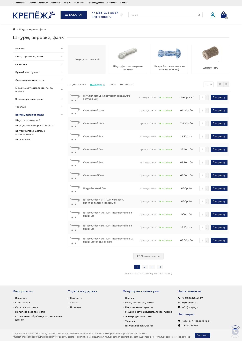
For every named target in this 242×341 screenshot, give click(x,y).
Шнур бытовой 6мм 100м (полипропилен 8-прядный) (108, 227)
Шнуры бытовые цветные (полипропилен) (30, 132)
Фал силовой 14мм (93, 123)
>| (160, 267)
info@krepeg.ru (190, 307)
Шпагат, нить (22, 139)
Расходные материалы (139, 307)
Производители (95, 3)
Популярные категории (141, 291)
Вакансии (79, 3)
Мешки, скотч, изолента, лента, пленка (39, 89)
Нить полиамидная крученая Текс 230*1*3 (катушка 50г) (106, 97)
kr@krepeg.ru (189, 302)
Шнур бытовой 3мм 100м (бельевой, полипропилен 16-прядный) (103, 201)
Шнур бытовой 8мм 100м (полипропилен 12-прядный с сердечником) (108, 240)
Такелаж (39, 107)
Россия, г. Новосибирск (196, 320)
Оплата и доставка (38, 3)
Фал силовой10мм (93, 175)
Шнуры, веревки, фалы (39, 114)
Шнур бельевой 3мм (94, 188)
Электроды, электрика (39, 99)
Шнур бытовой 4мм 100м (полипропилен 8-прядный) (108, 214)
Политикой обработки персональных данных (120, 333)
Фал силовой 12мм (93, 110)
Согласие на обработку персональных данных (38, 318)
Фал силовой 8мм (93, 162)
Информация (23, 291)
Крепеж (39, 48)
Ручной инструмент (39, 72)
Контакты (112, 3)
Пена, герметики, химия (39, 56)
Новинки (56, 3)
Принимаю (202, 335)
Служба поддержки (83, 291)
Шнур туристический (27, 120)
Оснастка (39, 64)
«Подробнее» (183, 336)
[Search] (165, 15)
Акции (67, 3)
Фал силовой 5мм (93, 136)
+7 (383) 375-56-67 (192, 298)
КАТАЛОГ (73, 14)
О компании (19, 3)
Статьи (123, 3)
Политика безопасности (30, 311)
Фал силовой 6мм (93, 149)
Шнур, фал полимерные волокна (34, 125)
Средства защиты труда (39, 80)
